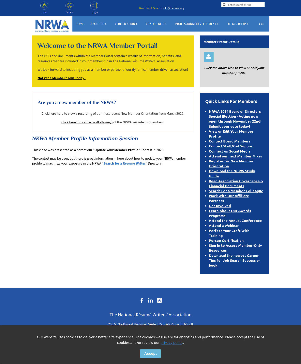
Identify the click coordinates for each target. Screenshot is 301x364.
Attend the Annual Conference (235, 220)
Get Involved (220, 205)
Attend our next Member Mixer (235, 156)
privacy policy (171, 342)
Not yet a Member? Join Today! (62, 78)
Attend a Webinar (224, 225)
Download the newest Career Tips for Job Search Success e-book (234, 260)
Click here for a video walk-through (87, 122)
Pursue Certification (226, 240)
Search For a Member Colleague (236, 190)
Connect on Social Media (229, 151)
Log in (209, 57)
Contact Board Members (229, 141)
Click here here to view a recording (66, 113)
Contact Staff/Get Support (231, 146)
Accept (150, 353)
